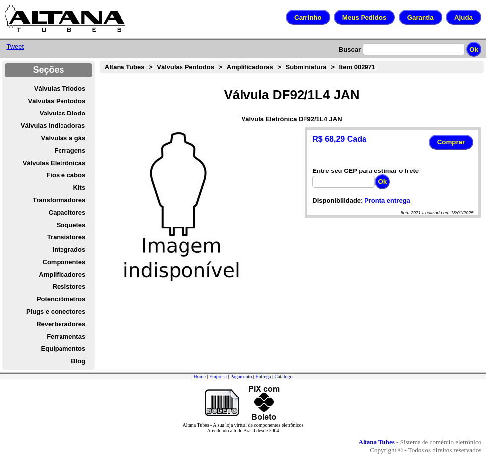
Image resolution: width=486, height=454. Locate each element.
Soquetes (71, 224)
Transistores (66, 237)
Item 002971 (357, 67)
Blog (78, 361)
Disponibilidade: (337, 200)
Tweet (15, 46)
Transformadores (59, 200)
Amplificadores (62, 274)
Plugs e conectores (55, 311)
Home (199, 376)
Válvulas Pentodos (57, 101)
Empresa (218, 376)
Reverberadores (60, 324)
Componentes (64, 262)
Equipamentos (63, 348)
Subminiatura (306, 67)
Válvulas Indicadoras (53, 125)
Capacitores (67, 212)
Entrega (263, 376)
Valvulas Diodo (62, 113)
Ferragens (69, 150)
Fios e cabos (65, 175)
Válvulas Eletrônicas (54, 163)
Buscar (350, 49)
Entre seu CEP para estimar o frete (365, 170)
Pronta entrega (387, 200)
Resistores (69, 286)
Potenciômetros (61, 299)
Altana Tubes (125, 67)
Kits (79, 187)
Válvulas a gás (63, 138)
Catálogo (283, 376)
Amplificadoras (250, 67)
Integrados (69, 249)
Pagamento (241, 376)
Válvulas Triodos (59, 88)
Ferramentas (66, 336)
